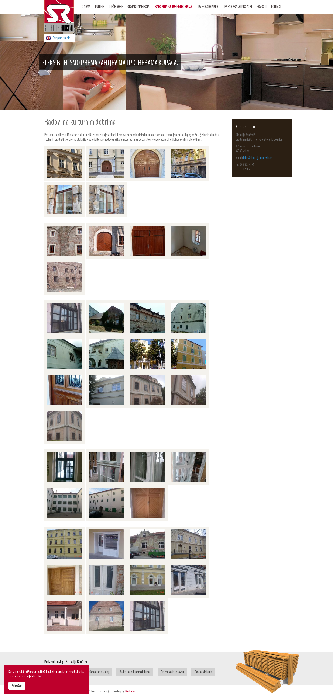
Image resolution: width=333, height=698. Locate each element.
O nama (86, 6)
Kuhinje (99, 6)
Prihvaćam (17, 686)
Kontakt (276, 6)
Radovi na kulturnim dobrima (173, 6)
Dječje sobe (116, 6)
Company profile (61, 37)
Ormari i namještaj (138, 6)
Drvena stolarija (207, 6)
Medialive (130, 691)
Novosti (262, 6)
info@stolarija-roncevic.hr (257, 157)
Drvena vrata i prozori (237, 6)
